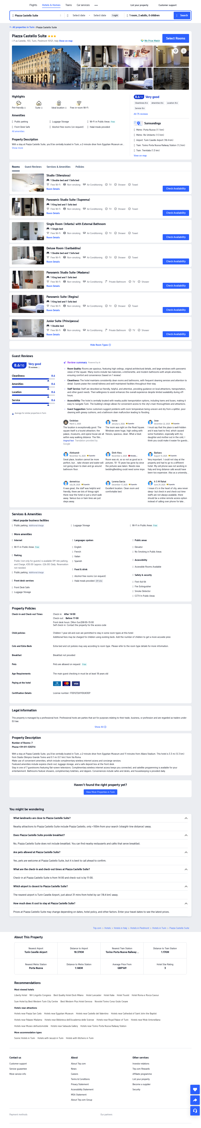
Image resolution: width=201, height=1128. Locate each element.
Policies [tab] (80, 166)
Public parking (21, 525)
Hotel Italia (109, 995)
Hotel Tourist (123, 995)
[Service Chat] (195, 1110)
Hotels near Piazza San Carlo (28, 1013)
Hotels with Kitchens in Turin (80, 1038)
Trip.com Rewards (141, 1069)
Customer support (18, 1063)
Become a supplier (141, 1084)
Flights (33, 5)
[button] (96, 5)
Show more (17, 148)
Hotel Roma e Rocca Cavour (145, 995)
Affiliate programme (142, 1074)
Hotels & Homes (51, 5)
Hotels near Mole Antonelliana (145, 1020)
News (73, 1069)
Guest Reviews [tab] (33, 166)
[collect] (195, 1089)
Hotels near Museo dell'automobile (31, 1026)
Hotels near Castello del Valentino (92, 1013)
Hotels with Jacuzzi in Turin (50, 1038)
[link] (139, 5)
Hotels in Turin (159, 928)
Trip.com (97, 928)
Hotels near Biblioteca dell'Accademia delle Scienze (69, 1020)
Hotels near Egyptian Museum (58, 1013)
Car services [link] (83, 5)
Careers (74, 1074)
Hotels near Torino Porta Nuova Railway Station (103, 1026)
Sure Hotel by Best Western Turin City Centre (36, 1001)
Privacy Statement (80, 1084)
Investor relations (141, 1063)
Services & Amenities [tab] (59, 166)
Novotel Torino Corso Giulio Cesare (111, 1001)
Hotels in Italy (120, 928)
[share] (195, 1100)
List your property (141, 1079)
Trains (68, 5)
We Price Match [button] (152, 40)
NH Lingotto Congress (40, 995)
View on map (140, 155)
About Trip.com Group (81, 1100)
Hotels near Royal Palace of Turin (112, 1020)
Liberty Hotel (20, 995)
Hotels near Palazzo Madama (28, 1020)
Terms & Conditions (80, 1079)
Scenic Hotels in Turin (24, 1038)
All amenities (18, 131)
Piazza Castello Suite (29, 36)
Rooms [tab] (16, 166)
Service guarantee (18, 1069)
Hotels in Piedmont (139, 928)
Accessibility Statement (82, 1089)
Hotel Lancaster (93, 995)
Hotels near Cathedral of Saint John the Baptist (134, 1013)
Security (136, 1089)
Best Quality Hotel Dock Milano (69, 995)
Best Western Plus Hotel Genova (76, 1001)
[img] (46, 68)
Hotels (107, 928)
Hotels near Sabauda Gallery (64, 1026)
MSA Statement (79, 1094)
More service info (17, 1074)
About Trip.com (78, 1063)
